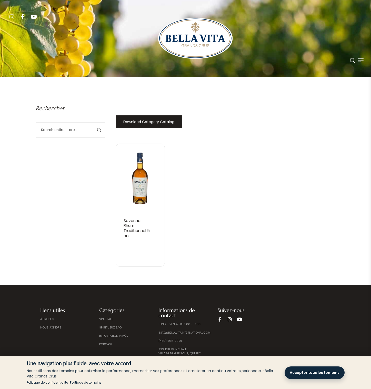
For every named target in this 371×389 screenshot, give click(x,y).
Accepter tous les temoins (314, 372)
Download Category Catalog (148, 121)
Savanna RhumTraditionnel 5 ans (137, 228)
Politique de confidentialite (47, 382)
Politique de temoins (86, 382)
